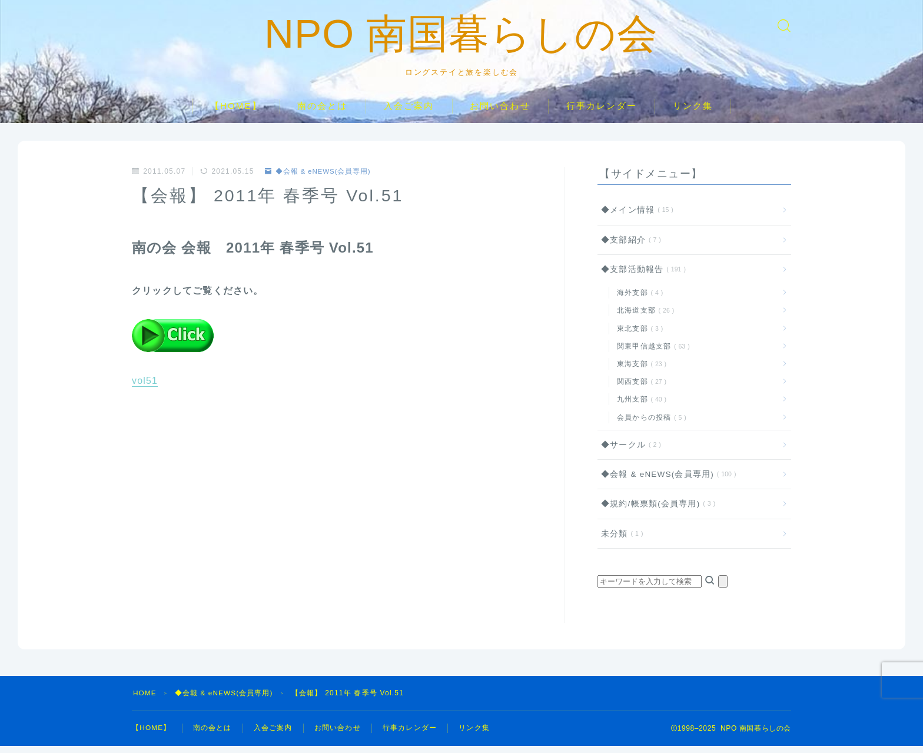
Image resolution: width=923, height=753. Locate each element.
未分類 (620, 540)
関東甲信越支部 (651, 353)
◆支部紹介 (628, 246)
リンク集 (693, 113)
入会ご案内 (409, 113)
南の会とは (322, 113)
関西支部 (639, 388)
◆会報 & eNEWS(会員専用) (319, 178)
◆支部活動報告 (641, 276)
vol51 (145, 388)
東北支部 (638, 335)
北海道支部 (643, 317)
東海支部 (639, 371)
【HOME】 (236, 113)
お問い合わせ (500, 113)
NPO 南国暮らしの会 (461, 37)
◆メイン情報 (635, 217)
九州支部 (639, 406)
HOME (145, 700)
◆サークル (628, 451)
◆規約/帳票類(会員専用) (656, 510)
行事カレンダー (601, 113)
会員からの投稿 (649, 424)
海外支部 (638, 300)
